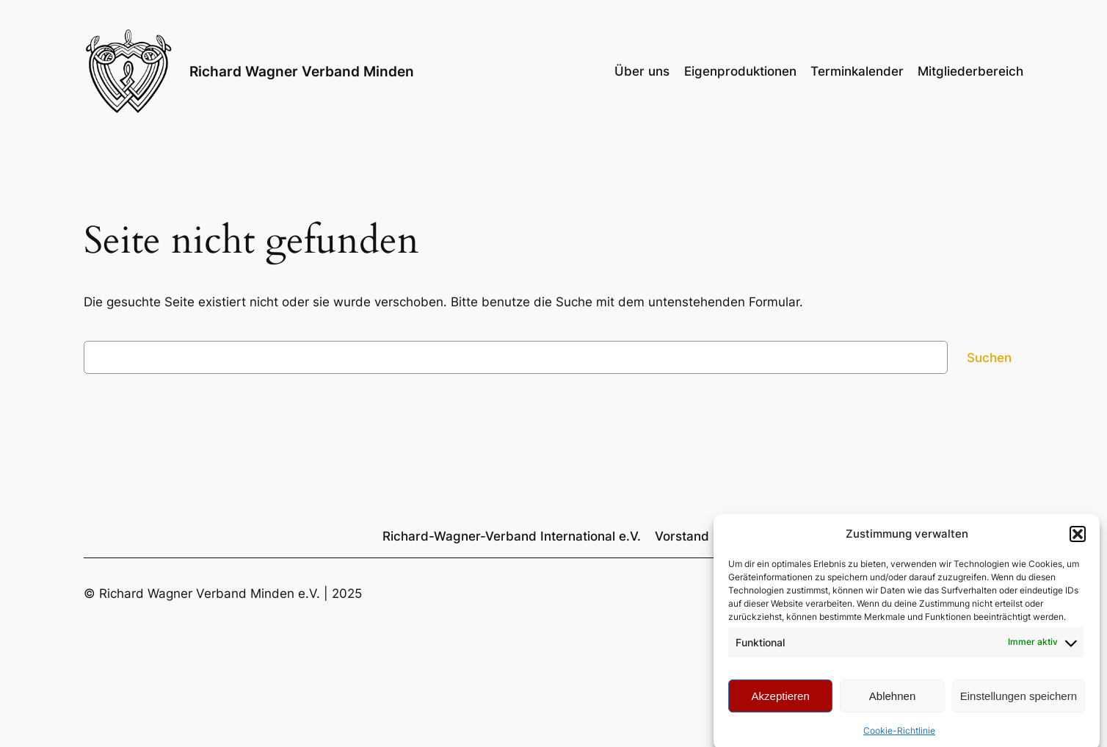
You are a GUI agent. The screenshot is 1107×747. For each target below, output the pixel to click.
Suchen (989, 357)
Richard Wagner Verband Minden (301, 71)
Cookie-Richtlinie (899, 734)
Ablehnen (892, 700)
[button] (1077, 538)
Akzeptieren (781, 700)
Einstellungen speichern (1018, 700)
